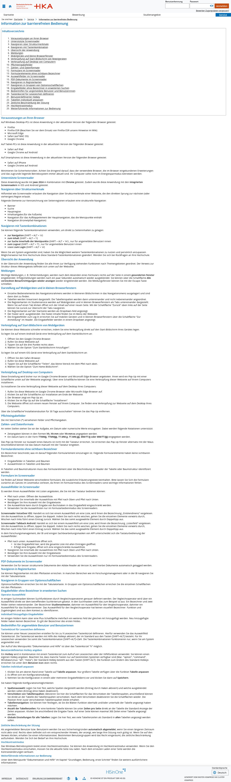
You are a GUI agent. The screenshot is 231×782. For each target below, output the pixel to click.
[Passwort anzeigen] (212, 6)
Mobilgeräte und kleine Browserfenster (32, 55)
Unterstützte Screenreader (25, 41)
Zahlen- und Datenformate (25, 67)
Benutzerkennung (174, 1)
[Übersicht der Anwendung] (84, 778)
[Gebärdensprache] (76, 778)
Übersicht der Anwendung (25, 50)
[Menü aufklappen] (4, 6)
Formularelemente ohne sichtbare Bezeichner (35, 73)
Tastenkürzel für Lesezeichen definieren (32, 93)
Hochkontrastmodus (22, 105)
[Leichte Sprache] (68, 778)
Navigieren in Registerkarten (26, 82)
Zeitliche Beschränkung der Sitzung (30, 102)
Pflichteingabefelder (22, 64)
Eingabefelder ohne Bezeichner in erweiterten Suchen (40, 88)
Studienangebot (150, 14)
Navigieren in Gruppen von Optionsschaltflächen (37, 85)
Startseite (9, 14)
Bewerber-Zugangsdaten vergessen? (212, 10)
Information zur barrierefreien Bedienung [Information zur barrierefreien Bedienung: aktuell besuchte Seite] (58, 19)
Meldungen (17, 53)
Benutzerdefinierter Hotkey (25, 96)
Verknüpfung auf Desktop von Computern (33, 61)
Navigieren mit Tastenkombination (29, 47)
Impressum (7, 778)
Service (221, 14)
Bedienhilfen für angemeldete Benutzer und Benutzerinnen (43, 90)
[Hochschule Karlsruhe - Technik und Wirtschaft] (35, 6)
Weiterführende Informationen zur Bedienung (36, 108)
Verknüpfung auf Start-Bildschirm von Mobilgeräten (39, 58)
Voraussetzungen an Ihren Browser (30, 38)
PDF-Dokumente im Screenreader (29, 79)
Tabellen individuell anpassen (27, 99)
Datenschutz (22, 778)
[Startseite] (10, 6)
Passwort (194, 1)
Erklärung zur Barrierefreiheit (47, 778)
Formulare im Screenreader (26, 70)
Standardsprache (219, 768)
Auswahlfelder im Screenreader (28, 76)
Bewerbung (77, 14)
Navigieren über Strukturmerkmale (30, 44)
